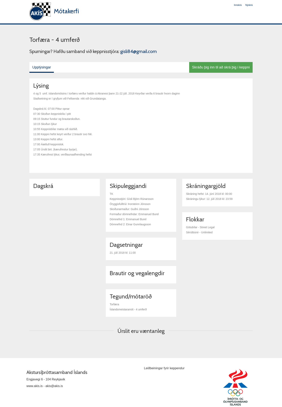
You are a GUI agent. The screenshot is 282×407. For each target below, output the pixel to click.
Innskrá (237, 5)
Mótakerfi (66, 11)
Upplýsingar (41, 67)
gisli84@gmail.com (138, 51)
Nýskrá (249, 5)
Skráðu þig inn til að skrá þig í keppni (221, 67)
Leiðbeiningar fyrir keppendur (164, 368)
